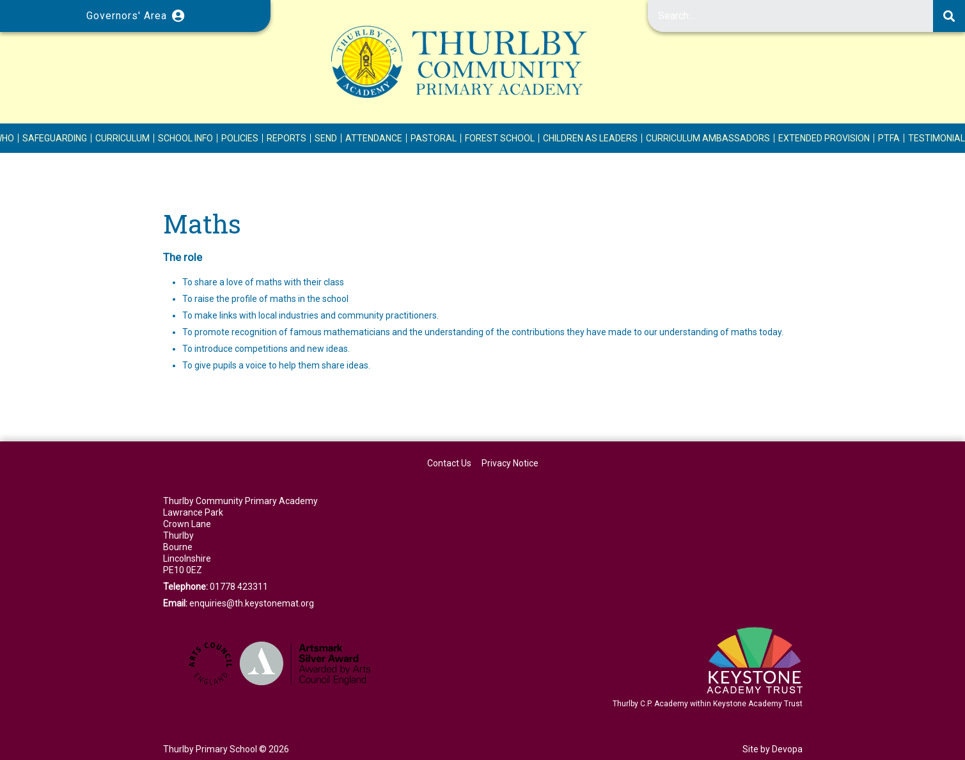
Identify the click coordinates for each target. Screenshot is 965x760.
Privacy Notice (510, 463)
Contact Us (449, 463)
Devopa (787, 749)
